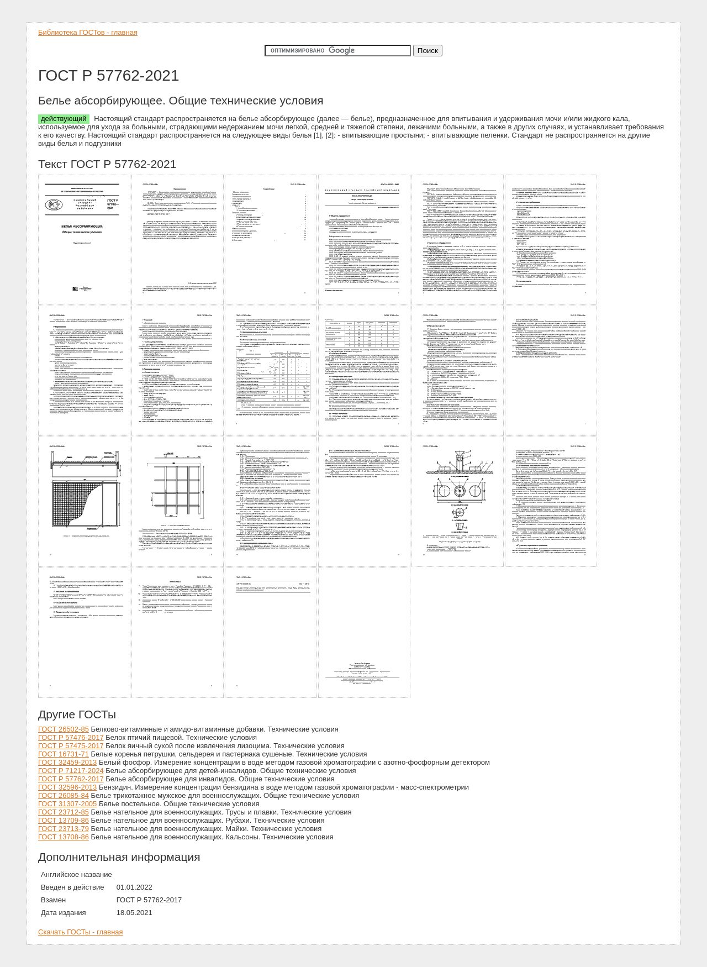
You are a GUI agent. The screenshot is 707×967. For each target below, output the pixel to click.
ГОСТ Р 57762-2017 (71, 779)
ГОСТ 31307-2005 (67, 804)
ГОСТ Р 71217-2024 (71, 770)
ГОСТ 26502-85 (63, 729)
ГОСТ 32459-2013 (67, 762)
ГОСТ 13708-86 (63, 837)
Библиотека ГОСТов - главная (88, 32)
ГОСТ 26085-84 (63, 795)
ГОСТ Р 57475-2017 (71, 746)
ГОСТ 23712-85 (63, 812)
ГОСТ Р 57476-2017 (71, 737)
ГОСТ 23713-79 (63, 828)
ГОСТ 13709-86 (63, 820)
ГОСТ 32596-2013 (67, 787)
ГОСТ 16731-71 (63, 754)
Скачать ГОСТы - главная (80, 932)
